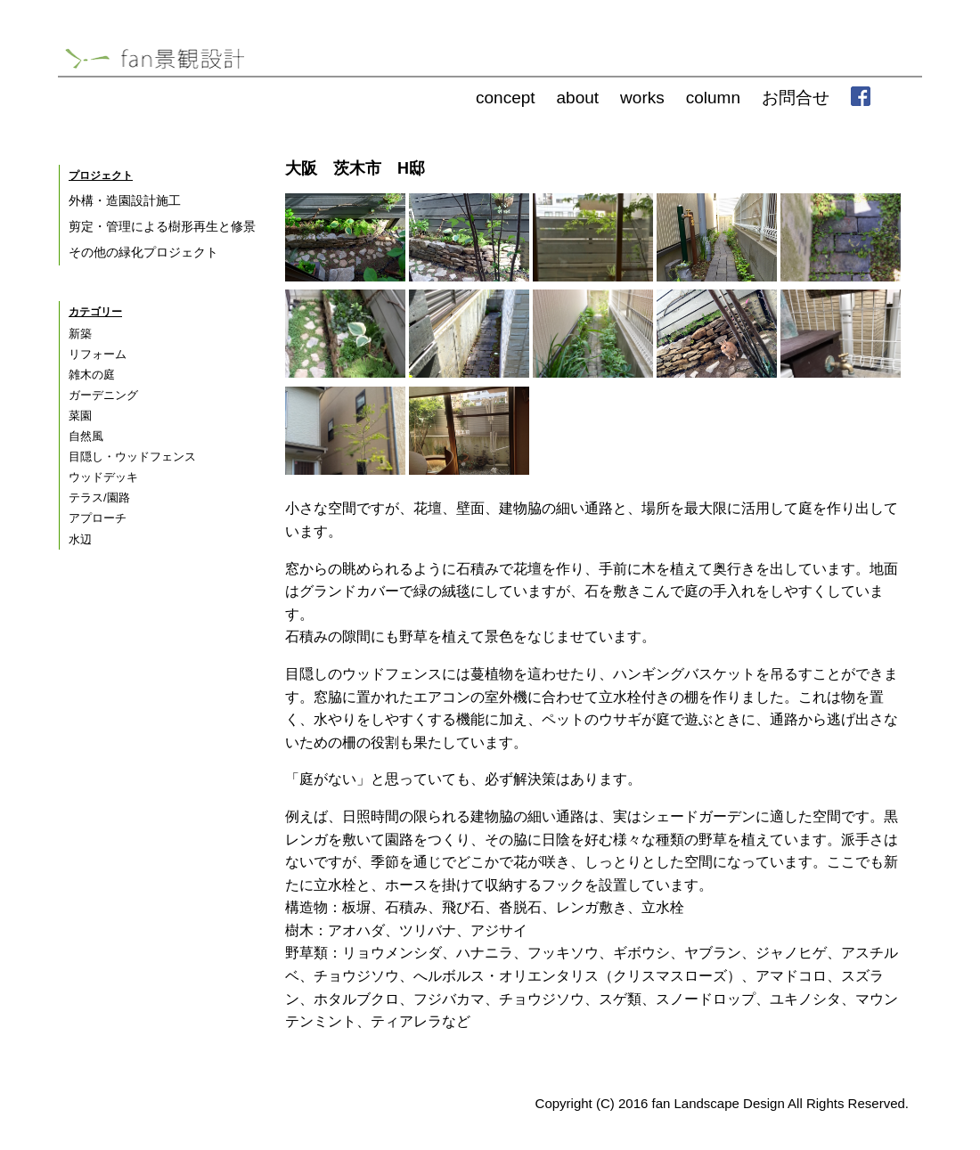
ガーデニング (103, 395)
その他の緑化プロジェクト (143, 252)
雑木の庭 (92, 374)
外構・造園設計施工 (125, 200)
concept (505, 97)
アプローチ (98, 518)
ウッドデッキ (103, 477)
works (642, 97)
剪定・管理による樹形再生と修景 (162, 226)
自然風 (86, 436)
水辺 (80, 539)
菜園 (80, 415)
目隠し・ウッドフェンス (132, 456)
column (713, 97)
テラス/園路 (99, 497)
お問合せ (795, 97)
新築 (80, 333)
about (578, 97)
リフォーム (98, 354)
